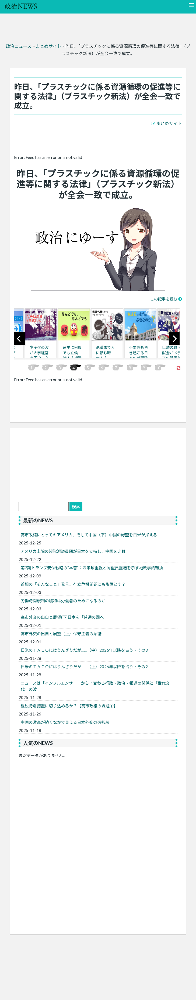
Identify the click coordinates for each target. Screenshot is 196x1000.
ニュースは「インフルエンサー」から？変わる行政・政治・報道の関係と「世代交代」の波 (95, 686)
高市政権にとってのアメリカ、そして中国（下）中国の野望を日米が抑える (89, 534)
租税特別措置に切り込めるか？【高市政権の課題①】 (69, 705)
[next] (174, 338)
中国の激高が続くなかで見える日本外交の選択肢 (65, 722)
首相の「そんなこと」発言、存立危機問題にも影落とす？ (73, 584)
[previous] (19, 338)
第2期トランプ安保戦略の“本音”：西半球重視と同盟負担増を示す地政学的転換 (92, 567)
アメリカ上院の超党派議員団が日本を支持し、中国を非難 (73, 551)
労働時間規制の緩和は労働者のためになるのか (63, 600)
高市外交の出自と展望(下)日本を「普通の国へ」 (64, 617)
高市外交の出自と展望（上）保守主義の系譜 (63, 633)
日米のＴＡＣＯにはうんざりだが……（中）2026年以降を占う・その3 (84, 650)
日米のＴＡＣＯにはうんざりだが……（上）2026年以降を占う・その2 (84, 666)
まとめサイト (169, 123)
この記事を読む (163, 299)
